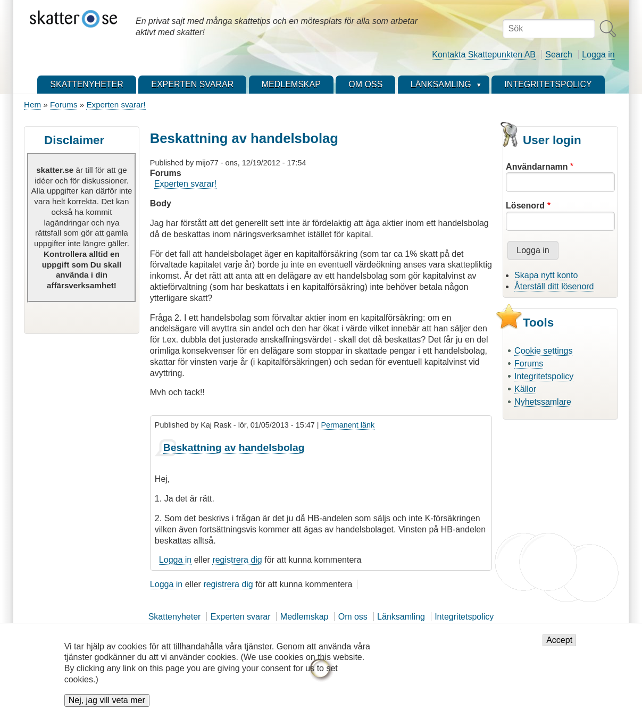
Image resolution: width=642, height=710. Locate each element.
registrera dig (237, 559)
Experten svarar (241, 616)
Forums (63, 104)
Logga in (598, 54)
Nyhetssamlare (542, 401)
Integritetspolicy (543, 376)
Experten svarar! (115, 104)
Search (558, 54)
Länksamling (401, 616)
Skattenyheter (174, 616)
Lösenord (525, 205)
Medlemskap (304, 616)
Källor (525, 389)
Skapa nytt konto (546, 275)
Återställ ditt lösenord (554, 286)
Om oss (353, 616)
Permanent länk (347, 425)
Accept (559, 647)
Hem (32, 104)
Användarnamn (537, 166)
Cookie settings (543, 350)
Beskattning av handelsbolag (234, 447)
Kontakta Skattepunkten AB (484, 54)
